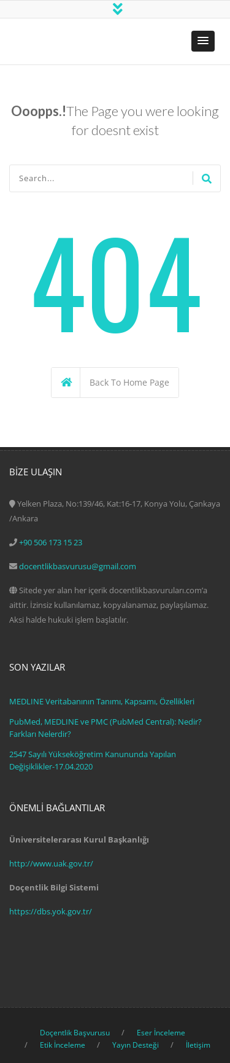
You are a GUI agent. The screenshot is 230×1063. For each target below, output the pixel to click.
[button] (203, 41)
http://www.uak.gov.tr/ (51, 863)
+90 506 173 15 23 (50, 542)
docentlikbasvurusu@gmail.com (77, 566)
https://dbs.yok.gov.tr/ (50, 911)
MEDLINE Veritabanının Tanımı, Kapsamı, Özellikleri (101, 701)
